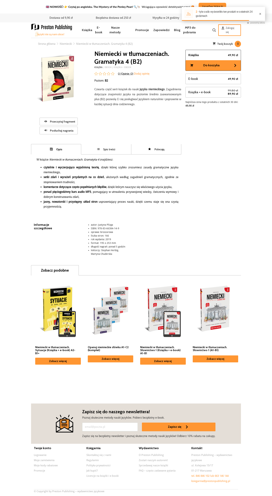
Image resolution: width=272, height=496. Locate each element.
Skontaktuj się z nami (98, 455)
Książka (87, 30)
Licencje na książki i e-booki (102, 475)
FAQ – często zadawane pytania (157, 470)
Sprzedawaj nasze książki (153, 465)
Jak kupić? (92, 470)
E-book (98, 30)
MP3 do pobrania (189, 30)
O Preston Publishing (151, 455)
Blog (177, 30)
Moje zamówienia (44, 460)
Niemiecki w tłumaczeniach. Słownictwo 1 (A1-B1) (210, 349)
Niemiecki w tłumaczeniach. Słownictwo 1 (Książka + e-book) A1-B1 (160, 350)
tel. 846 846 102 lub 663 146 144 (210, 475)
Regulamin (92, 460)
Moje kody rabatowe (46, 465)
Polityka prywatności (98, 465)
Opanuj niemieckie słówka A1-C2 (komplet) (108, 349)
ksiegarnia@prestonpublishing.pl (210, 481)
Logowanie (40, 455)
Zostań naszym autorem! (153, 460)
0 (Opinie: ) (125, 73)
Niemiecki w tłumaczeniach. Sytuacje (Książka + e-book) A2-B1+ (55, 350)
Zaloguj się (228, 30)
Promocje (142, 30)
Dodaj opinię (141, 73)
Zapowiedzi (161, 30)
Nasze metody (115, 30)
